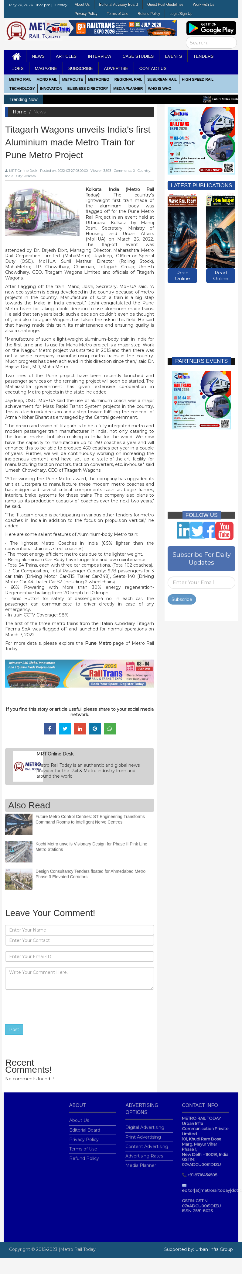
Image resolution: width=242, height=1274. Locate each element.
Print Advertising (143, 1134)
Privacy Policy (86, 14)
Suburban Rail (162, 79)
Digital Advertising (144, 1124)
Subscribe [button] (80, 68)
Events (173, 56)
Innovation (51, 88)
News (38, 56)
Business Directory (87, 88)
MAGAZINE (46, 68)
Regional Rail (128, 79)
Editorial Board (84, 1127)
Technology (22, 88)
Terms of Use (117, 14)
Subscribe (182, 596)
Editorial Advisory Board (118, 4)
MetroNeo (98, 79)
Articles (66, 56)
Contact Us (153, 68)
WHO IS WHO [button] (159, 88)
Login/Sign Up (180, 14)
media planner (128, 88)
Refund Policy (149, 14)
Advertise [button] (116, 68)
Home (19, 112)
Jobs (18, 68)
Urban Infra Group (214, 1249)
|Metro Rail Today (77, 1249)
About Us (82, 4)
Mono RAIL (46, 79)
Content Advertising (146, 1143)
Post (14, 1029)
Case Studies (138, 56)
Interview (99, 56)
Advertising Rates (144, 1153)
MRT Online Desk (21, 170)
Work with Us (203, 4)
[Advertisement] (200, 315)
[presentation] (51, 1007)
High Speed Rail (197, 79)
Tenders (203, 56)
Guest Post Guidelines (165, 4)
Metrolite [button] (72, 79)
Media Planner (140, 1162)
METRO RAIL (20, 79)
